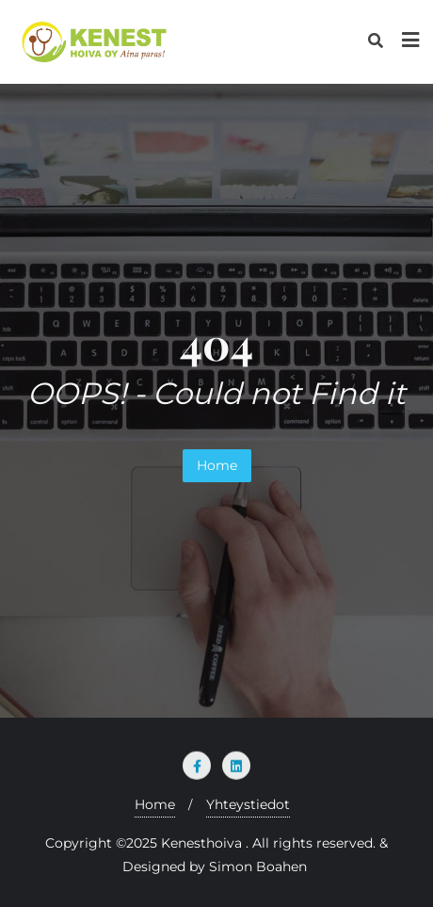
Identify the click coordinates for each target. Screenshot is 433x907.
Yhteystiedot (248, 804)
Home (217, 465)
